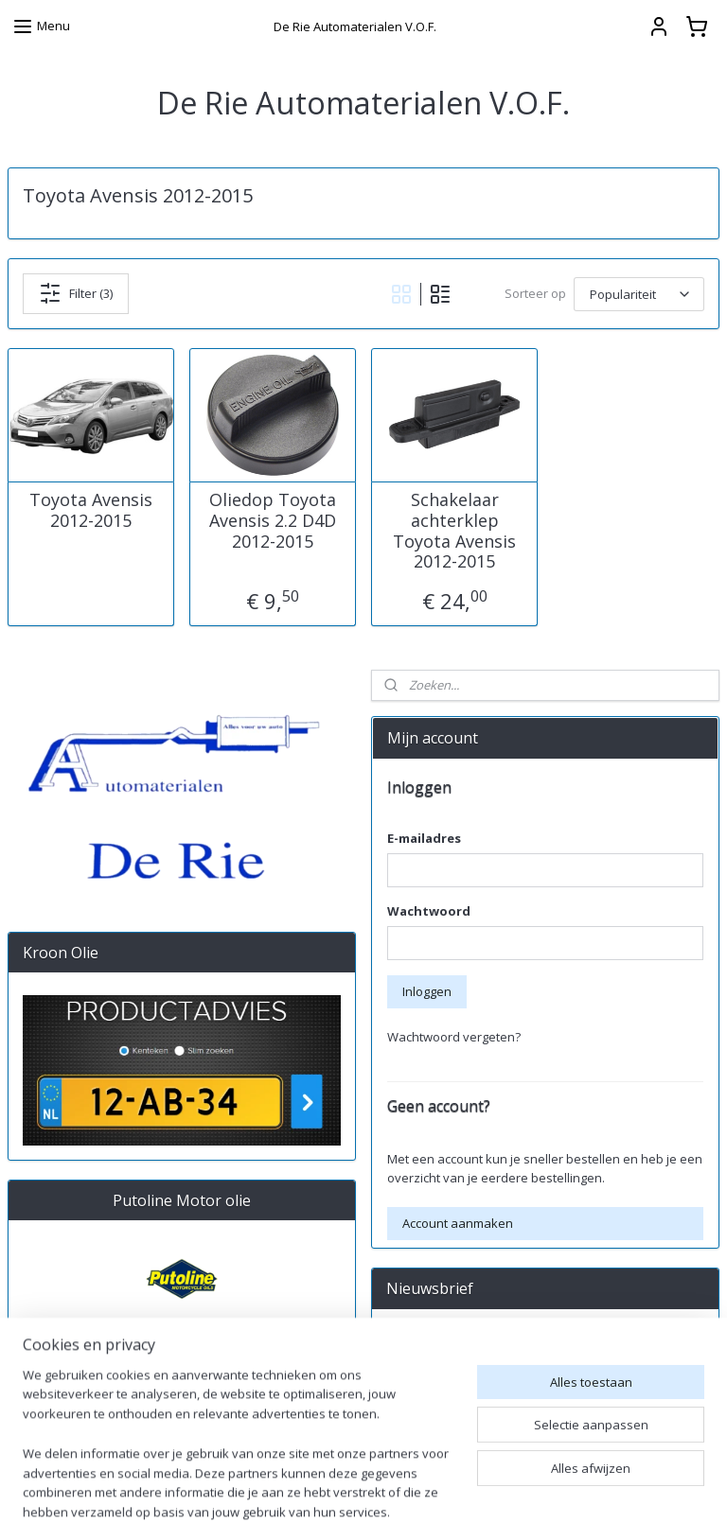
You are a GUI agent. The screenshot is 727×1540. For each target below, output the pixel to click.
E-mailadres (424, 838)
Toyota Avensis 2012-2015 (90, 510)
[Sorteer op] (639, 293)
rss (505, 1505)
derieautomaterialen (442, 1445)
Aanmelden (434, 1382)
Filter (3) (76, 293)
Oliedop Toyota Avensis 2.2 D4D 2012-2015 (272, 520)
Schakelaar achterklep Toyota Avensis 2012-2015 (454, 530)
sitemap (465, 1505)
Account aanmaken (457, 1223)
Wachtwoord (428, 910)
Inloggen (427, 991)
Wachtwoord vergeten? (454, 1036)
